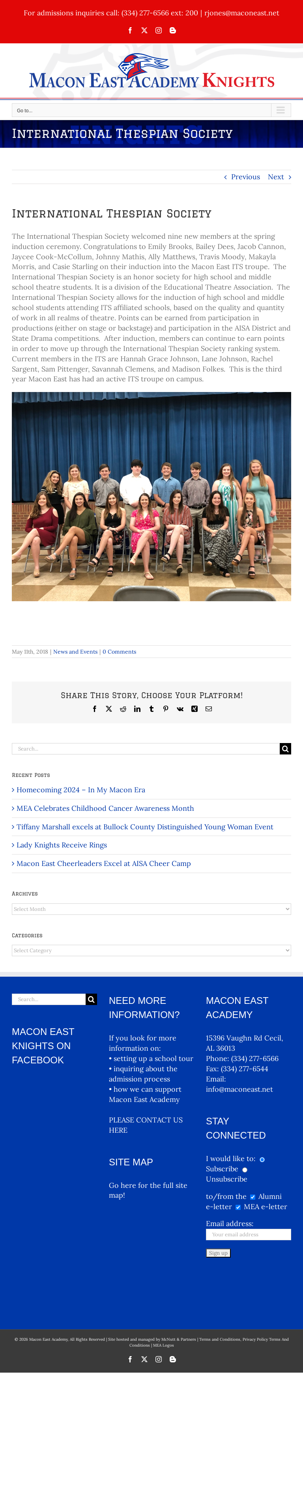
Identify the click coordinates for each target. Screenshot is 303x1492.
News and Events (75, 651)
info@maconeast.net (239, 1089)
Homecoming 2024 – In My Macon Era (81, 789)
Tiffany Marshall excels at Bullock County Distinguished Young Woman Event (145, 826)
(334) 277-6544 (244, 1068)
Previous (245, 176)
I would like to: (232, 1158)
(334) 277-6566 (255, 1058)
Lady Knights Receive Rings (62, 844)
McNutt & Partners (179, 1290)
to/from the (226, 1196)
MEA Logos (163, 1296)
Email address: (230, 1223)
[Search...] (146, 748)
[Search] (285, 748)
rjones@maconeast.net (241, 12)
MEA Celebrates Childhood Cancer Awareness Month (105, 808)
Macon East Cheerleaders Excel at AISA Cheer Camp (104, 863)
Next (276, 176)
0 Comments (119, 651)
